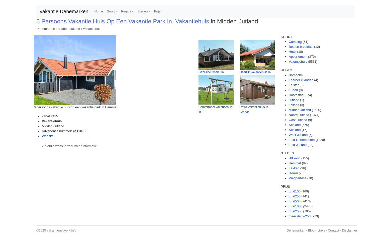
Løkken (294, 168)
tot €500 (294, 201)
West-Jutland (298, 135)
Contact (333, 230)
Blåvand (294, 158)
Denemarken (45, 29)
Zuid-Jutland (298, 145)
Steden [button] (142, 11)
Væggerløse (297, 178)
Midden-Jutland (69, 29)
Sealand (295, 125)
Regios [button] (126, 11)
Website (48, 136)
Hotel (292, 52)
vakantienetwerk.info (62, 230)
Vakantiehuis (92, 29)
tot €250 (294, 196)
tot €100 (294, 191)
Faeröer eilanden (301, 80)
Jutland (294, 100)
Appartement (298, 56)
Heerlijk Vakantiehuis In (255, 72)
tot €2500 (295, 211)
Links (321, 230)
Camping (295, 42)
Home (98, 11)
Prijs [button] (157, 11)
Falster (294, 85)
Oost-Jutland (298, 120)
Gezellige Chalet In (211, 72)
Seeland (295, 130)
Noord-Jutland (299, 115)
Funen (293, 90)
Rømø (293, 173)
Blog (311, 230)
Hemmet (295, 163)
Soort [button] (111, 11)
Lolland (294, 105)
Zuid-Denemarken (302, 140)
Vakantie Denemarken (63, 11)
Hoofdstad (296, 95)
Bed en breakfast (301, 47)
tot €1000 (295, 206)
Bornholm (296, 75)
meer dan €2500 (300, 216)
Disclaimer (349, 230)
